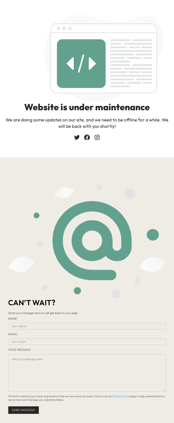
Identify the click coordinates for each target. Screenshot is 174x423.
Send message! (23, 410)
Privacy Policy (120, 396)
